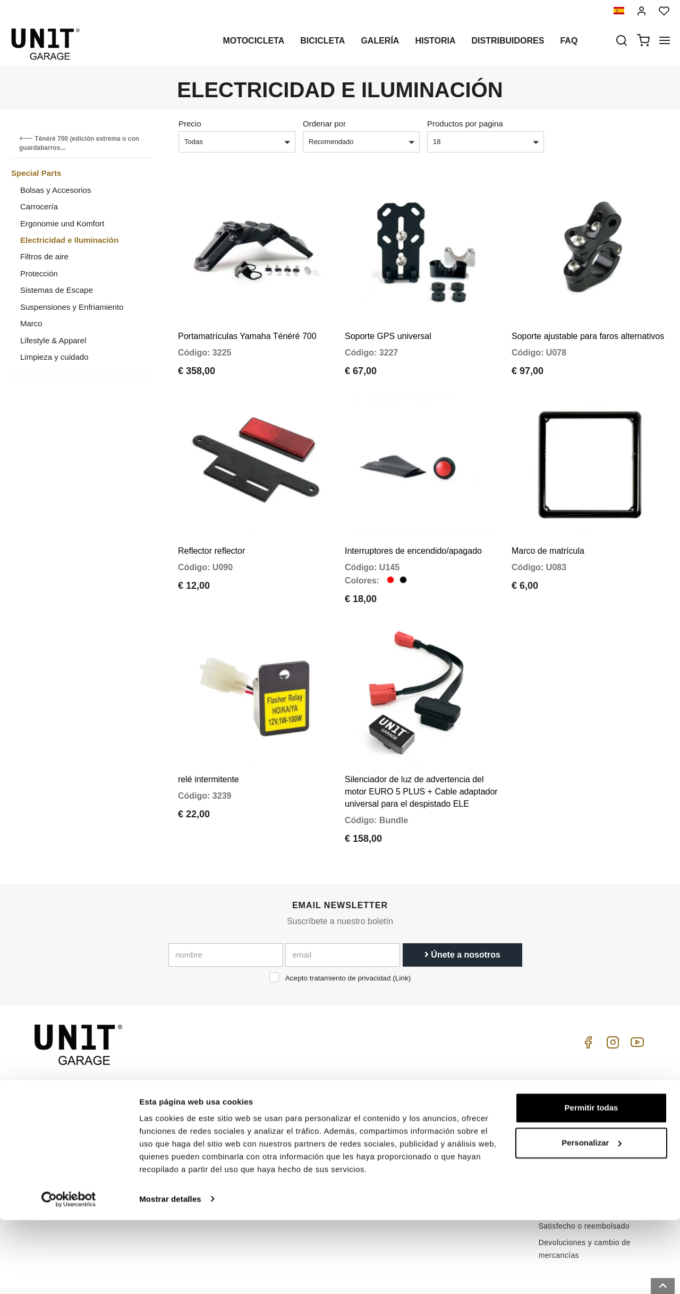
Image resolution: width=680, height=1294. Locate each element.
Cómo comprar (447, 1080)
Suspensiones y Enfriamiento (71, 306)
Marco (31, 323)
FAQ (429, 1113)
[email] (342, 917)
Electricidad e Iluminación (69, 239)
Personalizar (592, 1216)
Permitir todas (591, 1182)
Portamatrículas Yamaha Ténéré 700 (247, 323)
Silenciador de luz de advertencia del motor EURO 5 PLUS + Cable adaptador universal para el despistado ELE (421, 754)
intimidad (205, 1113)
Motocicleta (253, 40)
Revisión (320, 1145)
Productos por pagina (465, 123)
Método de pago (567, 1139)
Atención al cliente (454, 1096)
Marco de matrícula (548, 526)
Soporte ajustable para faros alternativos (588, 323)
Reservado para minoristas (236, 1145)
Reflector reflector (211, 526)
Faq (568, 40)
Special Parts (36, 172)
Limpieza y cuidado (54, 356)
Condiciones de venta (577, 1093)
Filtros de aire (44, 256)
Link (402, 941)
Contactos (439, 1129)
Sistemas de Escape (56, 289)
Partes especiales (336, 1096)
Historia (435, 40)
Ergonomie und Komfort (62, 223)
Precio (189, 123)
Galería (380, 40)
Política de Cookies (223, 1129)
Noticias (319, 1129)
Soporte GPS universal (388, 323)
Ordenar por (324, 123)
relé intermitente (208, 742)
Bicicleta (322, 40)
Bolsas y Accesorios (55, 189)
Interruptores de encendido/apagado (413, 526)
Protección (39, 273)
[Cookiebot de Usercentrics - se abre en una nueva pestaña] (68, 1273)
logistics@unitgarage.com (99, 1080)
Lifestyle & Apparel (53, 340)
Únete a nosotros (462, 917)
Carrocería (39, 206)
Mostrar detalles (170, 1273)
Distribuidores (508, 40)
